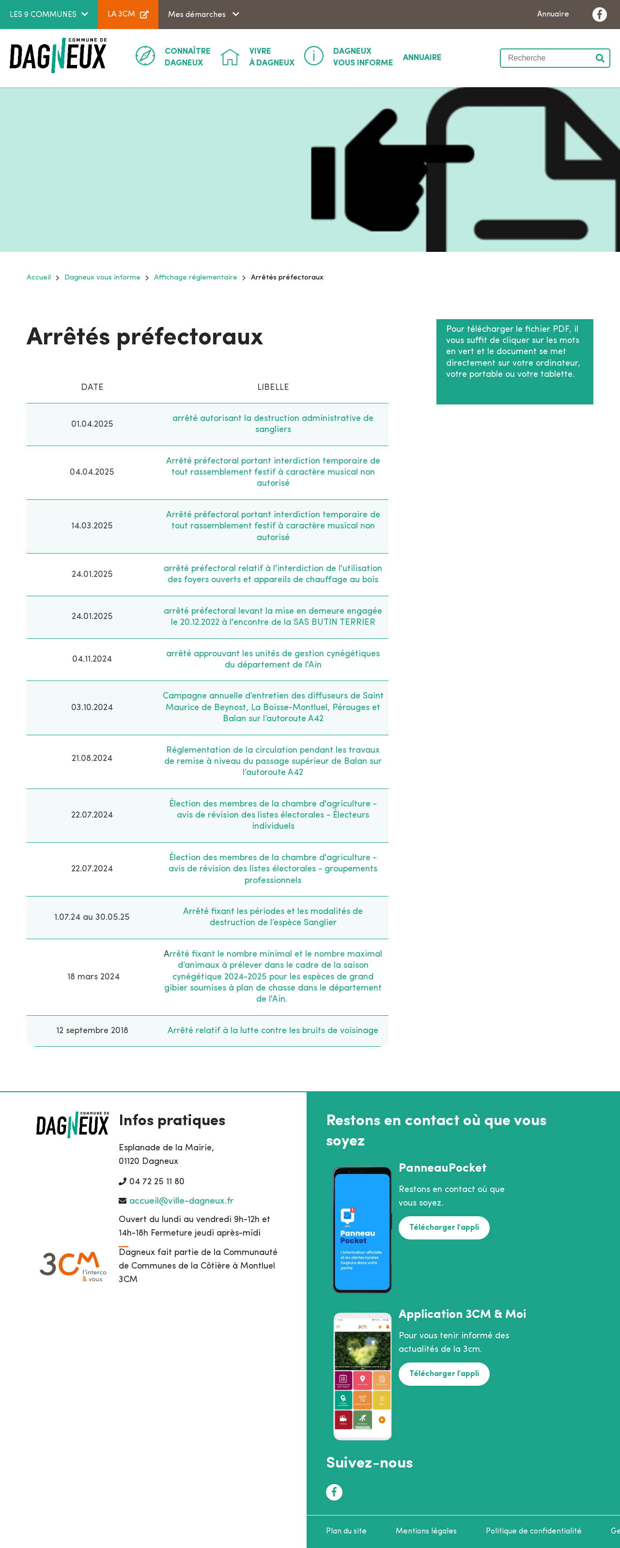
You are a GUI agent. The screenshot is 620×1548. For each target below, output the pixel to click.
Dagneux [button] (188, 56)
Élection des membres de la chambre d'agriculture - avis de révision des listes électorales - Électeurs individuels (273, 816)
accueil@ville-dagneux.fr (181, 1201)
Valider (600, 58)
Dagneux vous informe (102, 277)
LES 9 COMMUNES (43, 15)
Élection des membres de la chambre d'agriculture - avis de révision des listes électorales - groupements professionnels (273, 869)
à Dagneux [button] (271, 56)
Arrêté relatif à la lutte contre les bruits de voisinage (273, 1031)
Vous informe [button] (363, 56)
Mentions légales (426, 1531)
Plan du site (346, 1531)
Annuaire (553, 14)
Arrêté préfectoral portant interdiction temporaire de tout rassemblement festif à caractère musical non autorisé (273, 473)
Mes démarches (198, 15)
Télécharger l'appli (444, 1228)
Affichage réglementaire (195, 277)
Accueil (39, 277)
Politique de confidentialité (534, 1531)
